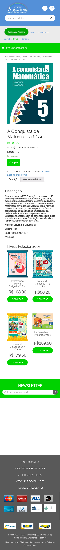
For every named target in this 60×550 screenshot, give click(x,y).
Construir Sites (30, 545)
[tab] (13, 179)
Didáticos (15, 56)
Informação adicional (32, 179)
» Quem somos (30, 462)
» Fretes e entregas (30, 475)
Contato (25, 39)
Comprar (13, 162)
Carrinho (11, 39)
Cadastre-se (43, 32)
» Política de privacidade (30, 468)
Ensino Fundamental (30, 56)
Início (32, 32)
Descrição (13, 179)
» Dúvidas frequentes (30, 488)
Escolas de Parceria (16, 32)
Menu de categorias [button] (14, 48)
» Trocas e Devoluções (30, 481)
